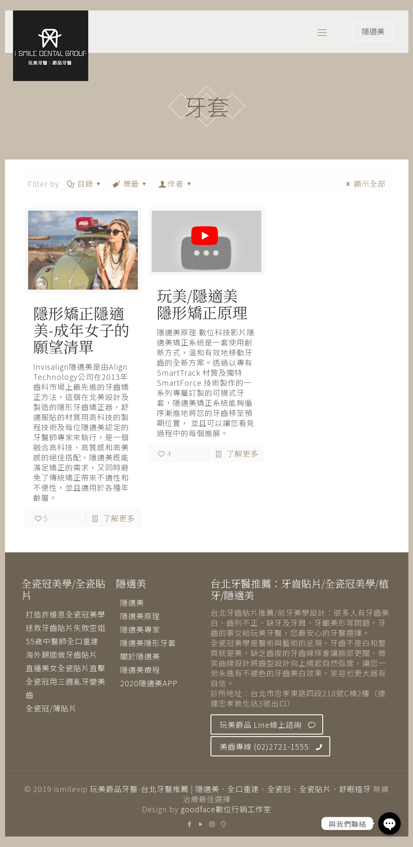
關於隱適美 (140, 656)
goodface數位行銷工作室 (226, 808)
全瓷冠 (279, 788)
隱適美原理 (140, 615)
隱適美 (373, 31)
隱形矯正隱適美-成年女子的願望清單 (81, 329)
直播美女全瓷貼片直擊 (65, 667)
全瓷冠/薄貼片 (51, 708)
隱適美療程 (140, 669)
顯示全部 (364, 183)
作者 (175, 183)
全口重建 (243, 788)
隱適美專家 (140, 629)
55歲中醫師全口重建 (62, 640)
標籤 (130, 183)
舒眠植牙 (355, 788)
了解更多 (119, 517)
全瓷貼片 (315, 788)
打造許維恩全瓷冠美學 (65, 614)
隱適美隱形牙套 (148, 642)
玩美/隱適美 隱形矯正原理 (202, 304)
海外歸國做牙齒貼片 (61, 654)
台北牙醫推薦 (165, 788)
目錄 (85, 183)
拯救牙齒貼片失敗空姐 (65, 627)
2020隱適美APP (149, 682)
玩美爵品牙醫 (114, 788)
